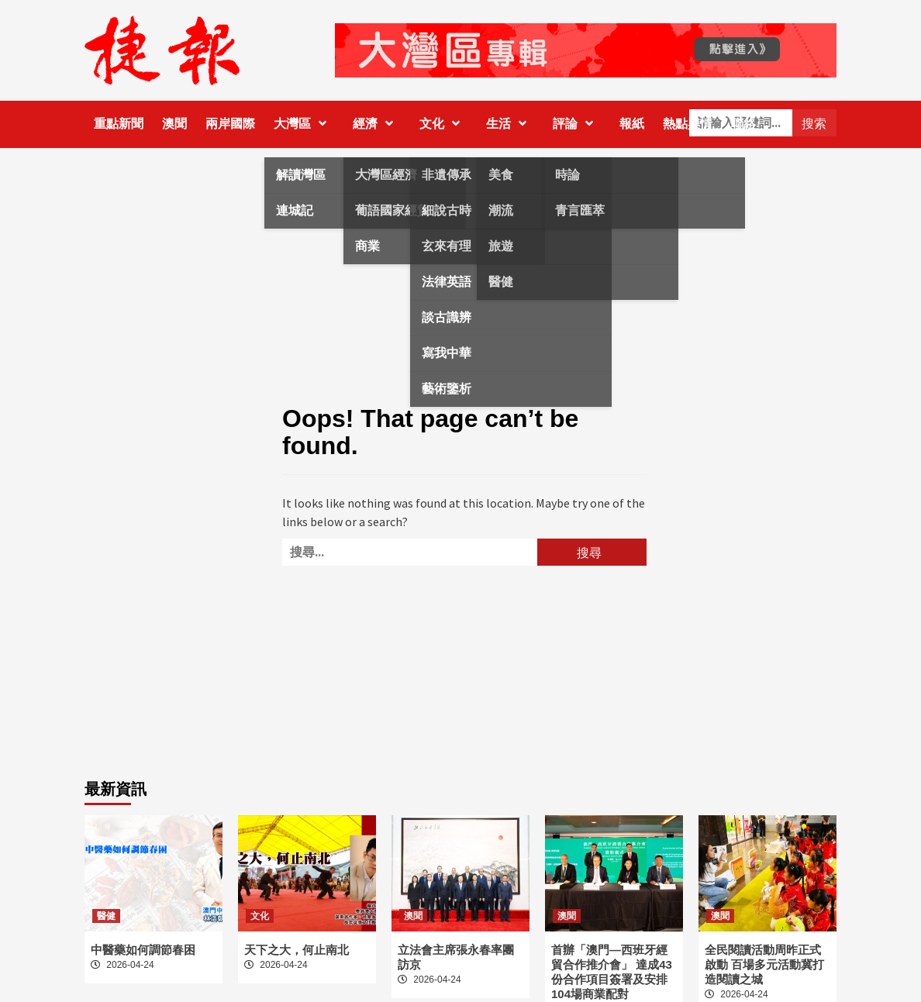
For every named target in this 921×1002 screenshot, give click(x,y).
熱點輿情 (687, 123)
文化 (443, 123)
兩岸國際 (230, 123)
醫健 (106, 916)
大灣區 (304, 123)
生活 (510, 123)
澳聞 (174, 123)
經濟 (377, 123)
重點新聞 (118, 123)
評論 (577, 123)
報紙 (631, 123)
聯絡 (743, 123)
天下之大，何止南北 (296, 949)
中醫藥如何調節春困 (143, 949)
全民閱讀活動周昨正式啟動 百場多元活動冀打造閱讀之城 (764, 964)
